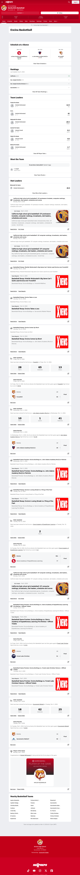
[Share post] (68, 229)
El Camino (13, 816)
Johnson (33, 808)
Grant (32, 805)
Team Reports (15, 276)
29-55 (19, 386)
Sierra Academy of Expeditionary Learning (44, 524)
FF (57, 561)
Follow (59, 13)
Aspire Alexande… (15, 800)
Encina (16, 392)
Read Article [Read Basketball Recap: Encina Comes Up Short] (13, 351)
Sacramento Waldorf (38, 704)
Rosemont (53, 800)
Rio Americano (34, 818)
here (50, 165)
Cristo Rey (13, 810)
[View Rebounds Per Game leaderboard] (55, 188)
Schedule (9, 21)
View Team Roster (40, 175)
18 (57, 734)
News (50, 21)
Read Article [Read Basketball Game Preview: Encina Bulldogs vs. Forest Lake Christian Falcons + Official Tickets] (13, 694)
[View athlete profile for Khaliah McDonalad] (40, 102)
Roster (15, 21)
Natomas (33, 816)
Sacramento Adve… (55, 805)
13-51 (25, 645)
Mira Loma (33, 813)
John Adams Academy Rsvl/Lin (41, 413)
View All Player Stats (40, 153)
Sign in (75, 2)
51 (57, 656)
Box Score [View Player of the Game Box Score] (13, 789)
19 (57, 443)
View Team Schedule (40, 63)
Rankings (39, 21)
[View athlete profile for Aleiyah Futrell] (40, 127)
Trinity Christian (54, 813)
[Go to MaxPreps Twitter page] (46, 870)
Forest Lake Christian (62, 643)
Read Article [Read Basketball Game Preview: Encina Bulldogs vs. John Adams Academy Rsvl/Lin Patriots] (13, 483)
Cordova (12, 808)
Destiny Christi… (14, 813)
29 (57, 392)
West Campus (53, 818)
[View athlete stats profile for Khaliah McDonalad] (25, 188)
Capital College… (14, 803)
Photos (45, 21)
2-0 (37, 550)
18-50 (25, 728)
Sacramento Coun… (55, 808)
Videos (21, 21)
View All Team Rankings (40, 92)
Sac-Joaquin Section (15, 80)
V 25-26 (20, 13)
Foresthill (35, 362)
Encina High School (40, 843)
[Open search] (69, 2)
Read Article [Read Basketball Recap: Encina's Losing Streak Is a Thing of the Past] (13, 514)
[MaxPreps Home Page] (31, 25)
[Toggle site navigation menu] (2, 2)
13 (57, 651)
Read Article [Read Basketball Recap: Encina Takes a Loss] (13, 321)
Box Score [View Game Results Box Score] (13, 402)
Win (57, 556)
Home (3, 21)
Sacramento (13, 87)
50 (57, 739)
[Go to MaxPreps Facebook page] (51, 870)
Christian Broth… (14, 805)
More (56, 21)
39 (57, 448)
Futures (33, 803)
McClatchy (33, 810)
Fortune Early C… (35, 800)
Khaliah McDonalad (25, 755)
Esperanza (13, 818)
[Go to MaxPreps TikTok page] (28, 870)
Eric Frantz (16, 211)
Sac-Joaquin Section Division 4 (18, 83)
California (12, 76)
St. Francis (53, 810)
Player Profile (20, 789)
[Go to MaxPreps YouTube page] (34, 870)
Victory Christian (54, 816)
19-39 (35, 437)
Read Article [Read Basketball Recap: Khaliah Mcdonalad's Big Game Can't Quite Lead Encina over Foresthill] (13, 291)
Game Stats (13, 373)
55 (57, 397)
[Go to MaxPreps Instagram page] (40, 870)
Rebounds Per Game (15, 185)
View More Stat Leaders (40, 193)
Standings (32, 21)
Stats (26, 21)
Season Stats (21, 373)
